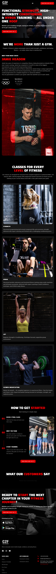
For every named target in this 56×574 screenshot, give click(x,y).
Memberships (5, 564)
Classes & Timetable (6, 561)
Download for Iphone (24, 561)
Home (3, 559)
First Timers (4, 567)
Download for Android (24, 558)
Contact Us (4, 572)
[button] (33, 3)
